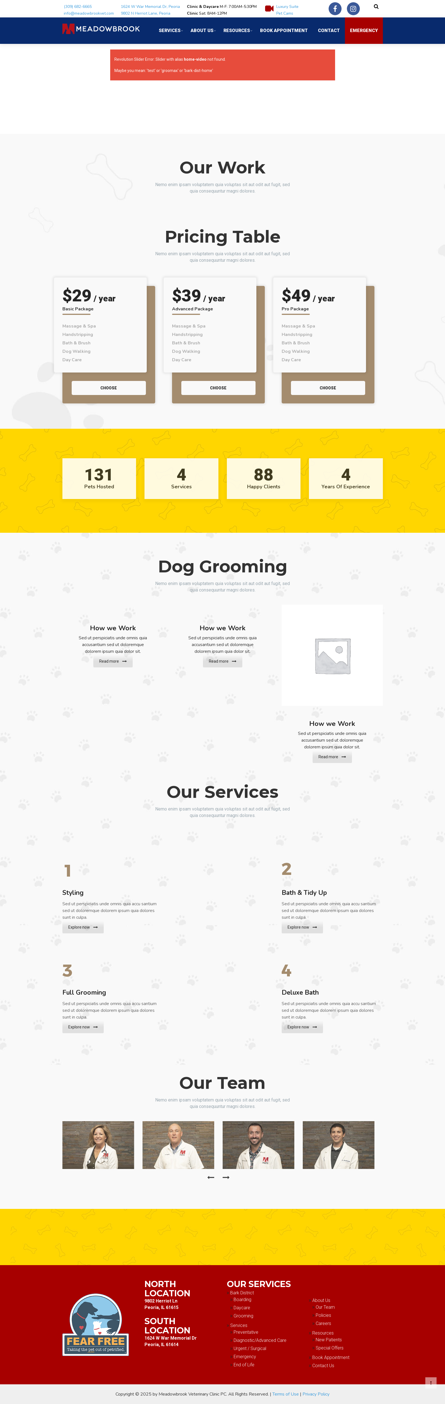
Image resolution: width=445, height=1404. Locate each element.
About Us (202, 30)
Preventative (246, 1332)
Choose (108, 388)
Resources (236, 30)
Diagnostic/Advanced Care (260, 1340)
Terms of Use (285, 1394)
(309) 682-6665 (78, 6)
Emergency (364, 30)
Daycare (242, 1307)
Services (169, 30)
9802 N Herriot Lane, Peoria (145, 13)
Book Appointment (284, 30)
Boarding (242, 1299)
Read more (113, 661)
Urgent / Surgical (250, 1348)
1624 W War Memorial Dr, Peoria (150, 6)
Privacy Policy (315, 1394)
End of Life (244, 1364)
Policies (323, 1315)
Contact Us (323, 1365)
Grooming (243, 1316)
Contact (329, 30)
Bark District (242, 1292)
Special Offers (330, 1348)
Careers (323, 1323)
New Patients (329, 1339)
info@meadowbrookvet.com (89, 13)
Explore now (83, 927)
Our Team (325, 1307)
